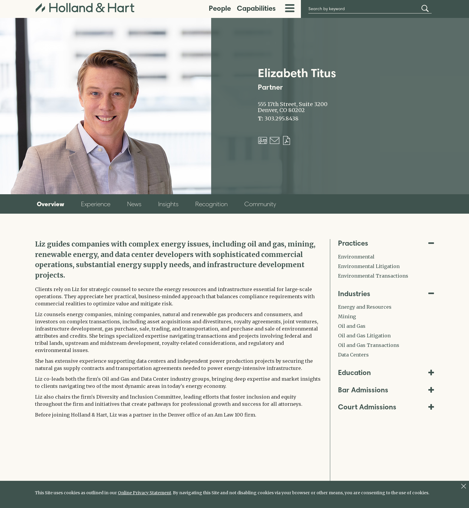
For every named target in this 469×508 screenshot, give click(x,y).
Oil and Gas (352, 326)
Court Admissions (386, 407)
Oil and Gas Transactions (368, 345)
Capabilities (256, 8)
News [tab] (134, 204)
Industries (386, 293)
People (220, 8)
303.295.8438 (281, 119)
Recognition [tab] (211, 204)
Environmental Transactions (373, 276)
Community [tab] (260, 204)
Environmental (356, 257)
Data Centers (353, 355)
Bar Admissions (386, 389)
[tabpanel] (178, 328)
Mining (347, 316)
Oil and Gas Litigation (364, 336)
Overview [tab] (50, 204)
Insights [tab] (168, 204)
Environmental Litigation (369, 266)
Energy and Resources (365, 307)
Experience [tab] (95, 204)
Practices (386, 243)
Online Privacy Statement (144, 492)
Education (386, 372)
